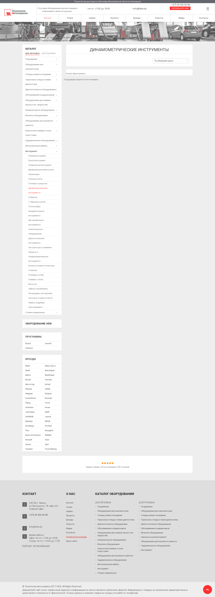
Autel (27, 370)
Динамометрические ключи (41, 169)
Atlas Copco (50, 365)
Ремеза (28, 388)
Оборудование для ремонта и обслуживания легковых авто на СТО (85, 37)
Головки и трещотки (37, 183)
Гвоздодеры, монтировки (40, 293)
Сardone (29, 348)
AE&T (27, 365)
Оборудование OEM (38, 323)
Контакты (203, 18)
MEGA (47, 421)
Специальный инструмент (40, 164)
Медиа (181, 18)
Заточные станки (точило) (40, 297)
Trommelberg (51, 448)
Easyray (48, 393)
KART (47, 411)
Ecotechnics (30, 398)
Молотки (32, 284)
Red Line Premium (33, 435)
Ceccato (48, 379)
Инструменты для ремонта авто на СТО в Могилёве (151, 37)
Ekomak (48, 398)
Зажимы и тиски (35, 279)
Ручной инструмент (37, 160)
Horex (47, 407)
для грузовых (46, 53)
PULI (27, 430)
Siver (47, 439)
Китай (47, 384)
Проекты (114, 18)
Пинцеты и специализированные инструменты (38, 256)
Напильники (33, 174)
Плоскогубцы (34, 206)
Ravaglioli (49, 430)
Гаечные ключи (35, 178)
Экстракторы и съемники (40, 247)
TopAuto (29, 448)
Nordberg (29, 425)
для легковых (31, 53)
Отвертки (32, 197)
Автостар (29, 384)
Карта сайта (71, 541)
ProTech (48, 425)
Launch (48, 416)
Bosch (28, 343)
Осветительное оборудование (35, 231)
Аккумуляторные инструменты (36, 213)
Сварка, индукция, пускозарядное (36, 304)
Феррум (29, 393)
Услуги (70, 18)
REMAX (48, 435)
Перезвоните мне (180, 8)
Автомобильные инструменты (36, 222)
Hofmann (29, 407)
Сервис (92, 18)
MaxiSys (29, 421)
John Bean (29, 411)
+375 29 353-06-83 (180, 4)
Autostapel (49, 370)
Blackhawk (49, 374)
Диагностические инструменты (36, 240)
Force (47, 402)
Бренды (136, 18)
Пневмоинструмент (37, 155)
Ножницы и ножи (36, 274)
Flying (27, 402)
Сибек (47, 388)
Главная (28, 37)
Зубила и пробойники (38, 288)
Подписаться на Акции (76, 536)
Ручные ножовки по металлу (41, 265)
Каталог (48, 18)
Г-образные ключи (37, 201)
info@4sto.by (139, 8)
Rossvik (28, 439)
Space (28, 444)
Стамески (32, 270)
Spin (47, 444)
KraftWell (29, 416)
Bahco (28, 374)
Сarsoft (48, 343)
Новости (159, 18)
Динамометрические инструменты (37, 190)
